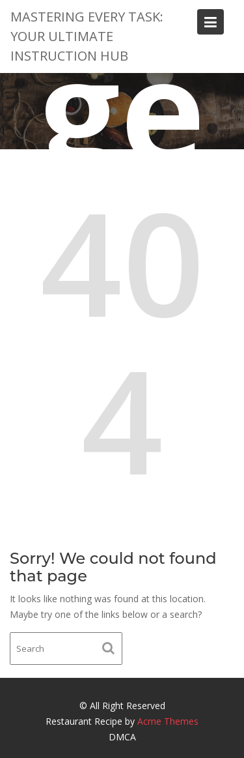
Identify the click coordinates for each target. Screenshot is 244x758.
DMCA (122, 737)
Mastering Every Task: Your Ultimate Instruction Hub (86, 36)
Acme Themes (167, 721)
